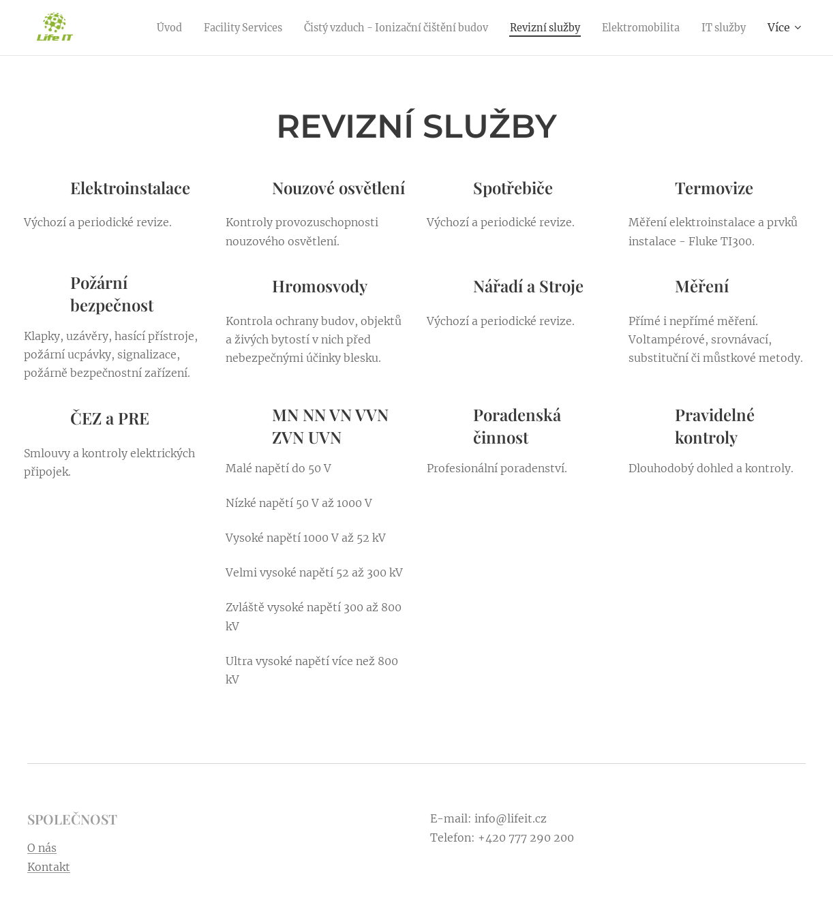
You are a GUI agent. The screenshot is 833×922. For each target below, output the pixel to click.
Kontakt (48, 867)
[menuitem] (193, 28)
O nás (42, 848)
